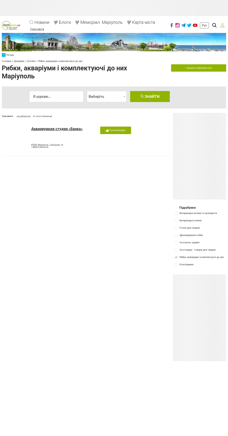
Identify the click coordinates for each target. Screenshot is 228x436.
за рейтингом (23, 116)
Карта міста (143, 22)
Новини (42, 22)
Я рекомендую (116, 130)
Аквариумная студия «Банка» (57, 129)
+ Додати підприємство (198, 67)
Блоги (65, 22)
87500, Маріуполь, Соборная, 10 (47, 145)
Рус (204, 25)
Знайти (150, 96)
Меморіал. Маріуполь (101, 22)
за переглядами (41, 116)
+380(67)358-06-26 (39, 147)
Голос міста (37, 29)
